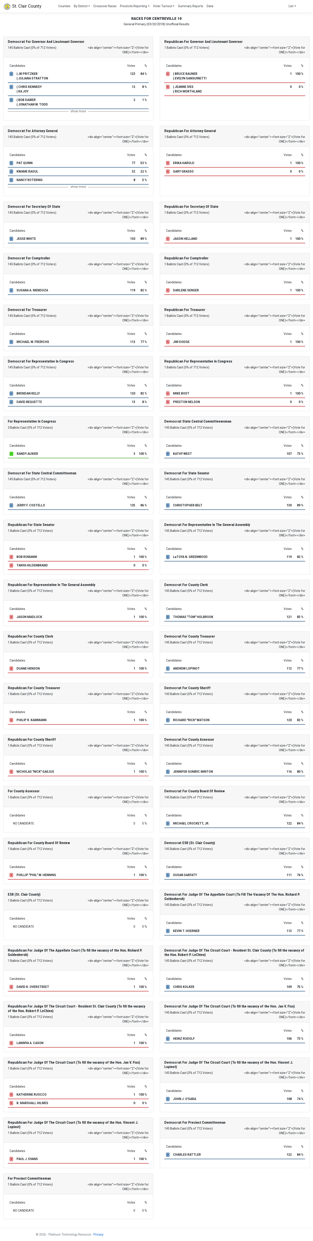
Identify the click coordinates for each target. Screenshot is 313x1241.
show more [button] (78, 111)
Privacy (98, 1234)
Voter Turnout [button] (162, 6)
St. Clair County (22, 6)
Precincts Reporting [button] (133, 6)
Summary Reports (190, 6)
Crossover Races (105, 6)
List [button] (291, 6)
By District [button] (81, 6)
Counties (64, 6)
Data (210, 6)
